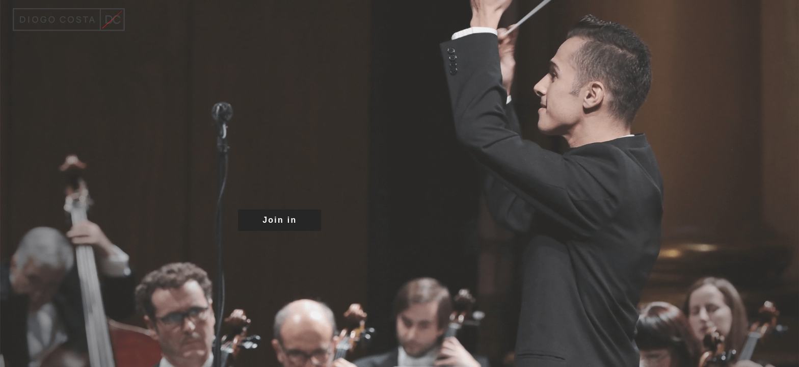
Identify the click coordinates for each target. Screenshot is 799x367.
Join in (279, 220)
